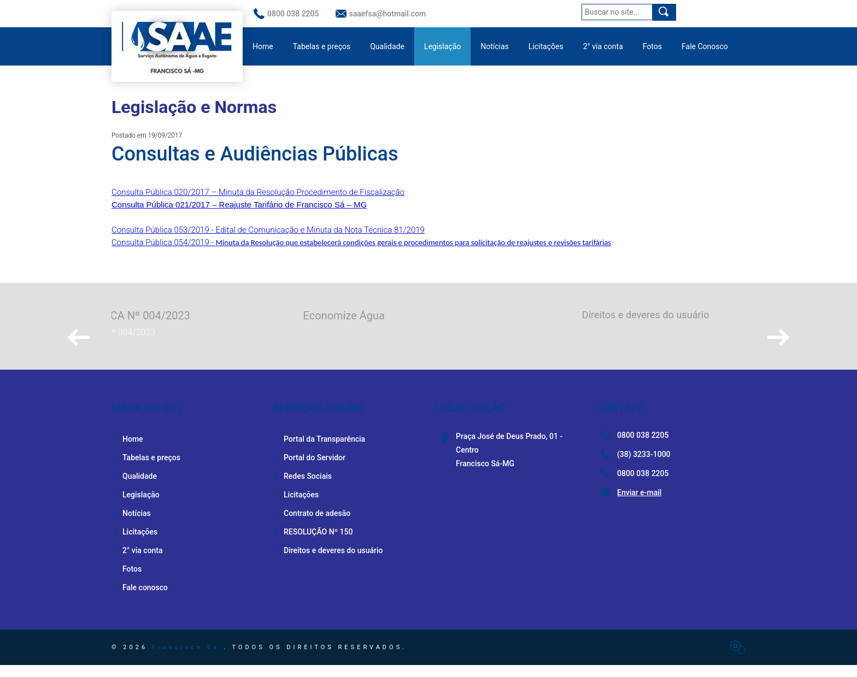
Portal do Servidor (309, 469)
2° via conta (603, 46)
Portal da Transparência (319, 451)
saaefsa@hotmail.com (381, 13)
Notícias (494, 46)
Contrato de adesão (311, 525)
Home (263, 46)
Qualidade (387, 46)
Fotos (652, 46)
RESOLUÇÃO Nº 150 (313, 544)
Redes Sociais (302, 488)
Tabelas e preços (322, 46)
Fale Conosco (705, 46)
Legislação (442, 46)
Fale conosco (139, 599)
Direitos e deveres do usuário (328, 562)
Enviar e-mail (639, 504)
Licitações (546, 46)
